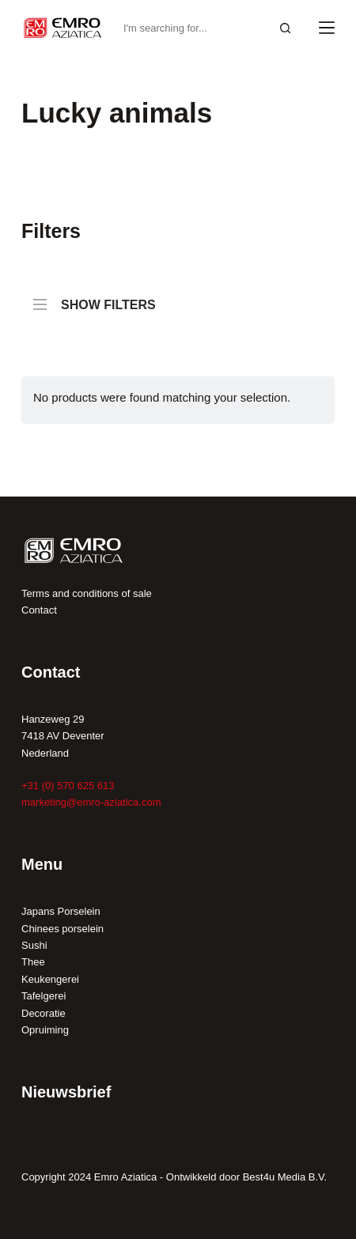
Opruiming (45, 1030)
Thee (33, 962)
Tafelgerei (43, 996)
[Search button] (285, 28)
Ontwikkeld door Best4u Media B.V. (246, 1177)
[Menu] (327, 28)
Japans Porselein (60, 911)
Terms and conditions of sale (86, 593)
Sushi (34, 945)
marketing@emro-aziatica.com (91, 802)
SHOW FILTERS (94, 297)
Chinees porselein (62, 929)
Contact (39, 610)
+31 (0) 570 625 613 (67, 785)
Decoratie (43, 1013)
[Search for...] (192, 28)
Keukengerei (50, 979)
